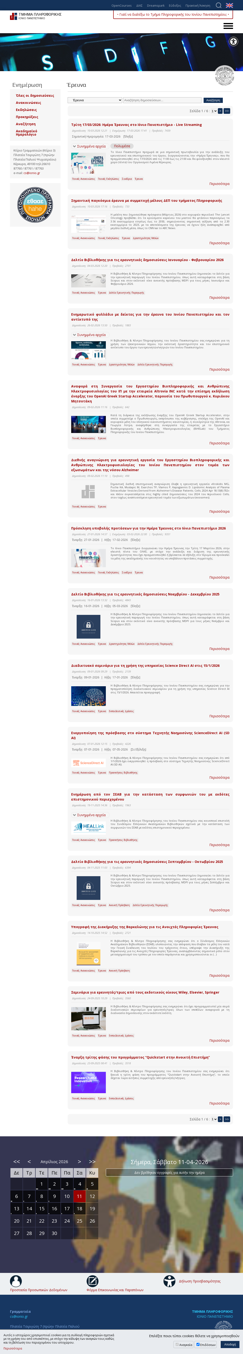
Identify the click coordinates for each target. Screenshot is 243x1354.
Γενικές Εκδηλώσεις (108, 178)
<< (16, 1161)
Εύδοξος (175, 5)
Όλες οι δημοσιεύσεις (35, 95)
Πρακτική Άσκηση (198, 5)
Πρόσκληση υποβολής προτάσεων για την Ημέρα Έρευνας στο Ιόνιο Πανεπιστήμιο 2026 (148, 528)
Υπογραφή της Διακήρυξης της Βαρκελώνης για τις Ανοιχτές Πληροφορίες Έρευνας (144, 927)
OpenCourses (122, 5)
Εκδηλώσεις (26, 109)
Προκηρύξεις (27, 117)
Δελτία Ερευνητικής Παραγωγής (126, 292)
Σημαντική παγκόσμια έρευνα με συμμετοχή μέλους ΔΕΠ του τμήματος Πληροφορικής (146, 200)
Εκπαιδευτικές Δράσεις (121, 711)
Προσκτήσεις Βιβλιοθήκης (123, 772)
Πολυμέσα (122, 146)
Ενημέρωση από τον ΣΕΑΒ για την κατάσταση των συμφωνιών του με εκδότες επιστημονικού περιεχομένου (150, 796)
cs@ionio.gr (31, 173)
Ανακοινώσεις (28, 102)
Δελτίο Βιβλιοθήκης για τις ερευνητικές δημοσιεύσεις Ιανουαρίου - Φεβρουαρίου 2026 (147, 260)
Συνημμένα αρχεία (91, 146)
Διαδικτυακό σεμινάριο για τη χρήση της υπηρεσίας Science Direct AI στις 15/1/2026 (145, 665)
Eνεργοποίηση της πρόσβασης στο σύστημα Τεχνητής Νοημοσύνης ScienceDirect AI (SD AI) (150, 735)
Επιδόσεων (207, 1345)
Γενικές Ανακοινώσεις (83, 178)
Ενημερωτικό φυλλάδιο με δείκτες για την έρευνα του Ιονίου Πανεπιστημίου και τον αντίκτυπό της (150, 317)
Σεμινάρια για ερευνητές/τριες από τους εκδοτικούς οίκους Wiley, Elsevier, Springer (145, 992)
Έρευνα (139, 178)
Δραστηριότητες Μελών (146, 238)
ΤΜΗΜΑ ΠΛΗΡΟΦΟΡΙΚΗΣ (212, 1311)
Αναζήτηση (26, 124)
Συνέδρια (127, 178)
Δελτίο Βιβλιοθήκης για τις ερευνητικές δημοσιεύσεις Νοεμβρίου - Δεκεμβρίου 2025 (145, 594)
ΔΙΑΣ (139, 5)
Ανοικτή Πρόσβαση (119, 905)
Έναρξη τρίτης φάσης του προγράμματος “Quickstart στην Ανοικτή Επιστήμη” (140, 1057)
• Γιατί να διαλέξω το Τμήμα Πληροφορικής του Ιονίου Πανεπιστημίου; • (173, 14)
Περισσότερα (219, 183)
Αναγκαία (185, 1345)
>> (227, 111)
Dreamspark (155, 5)
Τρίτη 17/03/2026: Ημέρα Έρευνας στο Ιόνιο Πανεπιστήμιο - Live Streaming (136, 124)
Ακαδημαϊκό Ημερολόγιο (26, 133)
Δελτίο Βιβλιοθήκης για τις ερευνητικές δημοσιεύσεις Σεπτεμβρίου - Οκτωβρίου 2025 (147, 861)
